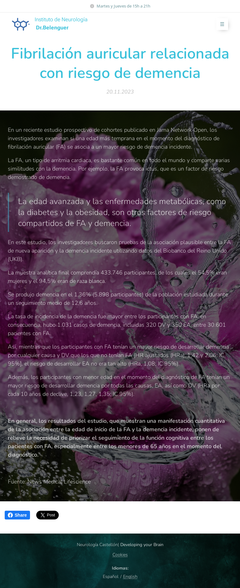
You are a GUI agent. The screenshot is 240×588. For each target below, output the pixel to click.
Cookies (120, 555)
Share (17, 515)
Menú (220, 24)
